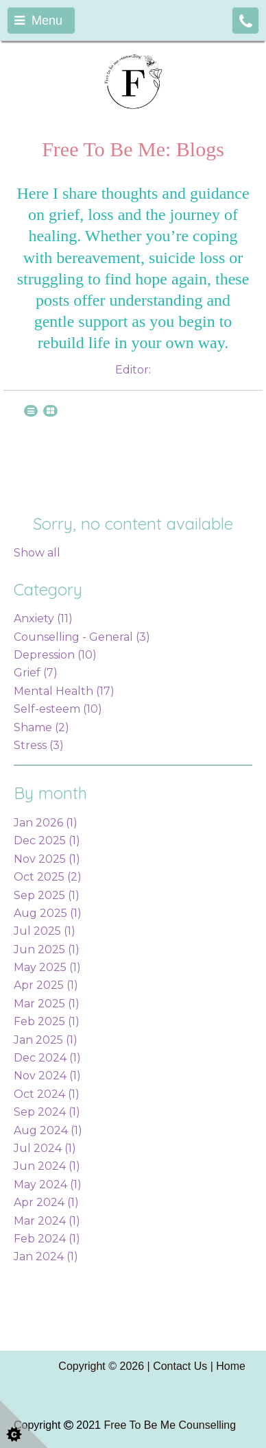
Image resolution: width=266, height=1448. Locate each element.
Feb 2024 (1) (47, 1238)
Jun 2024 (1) (47, 1166)
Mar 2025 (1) (47, 1003)
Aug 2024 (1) (48, 1130)
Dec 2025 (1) (47, 840)
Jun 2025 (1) (47, 949)
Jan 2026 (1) (45, 822)
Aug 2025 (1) (48, 913)
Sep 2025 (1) (47, 895)
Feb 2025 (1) (47, 1021)
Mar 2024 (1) (47, 1220)
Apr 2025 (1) (46, 985)
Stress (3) (39, 745)
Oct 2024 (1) (47, 1094)
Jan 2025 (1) (45, 1039)
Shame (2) (41, 727)
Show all (37, 552)
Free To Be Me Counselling (170, 1425)
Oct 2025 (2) (48, 876)
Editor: (133, 369)
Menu (38, 20)
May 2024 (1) (48, 1184)
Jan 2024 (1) (46, 1256)
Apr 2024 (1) (46, 1202)
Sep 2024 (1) (47, 1111)
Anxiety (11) (43, 618)
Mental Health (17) (64, 691)
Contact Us (180, 1366)
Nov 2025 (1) (47, 859)
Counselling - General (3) (82, 636)
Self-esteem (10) (58, 708)
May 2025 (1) (47, 967)
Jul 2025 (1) (44, 930)
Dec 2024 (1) (47, 1057)
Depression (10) (55, 654)
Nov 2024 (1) (47, 1075)
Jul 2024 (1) (45, 1148)
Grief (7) (36, 672)
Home (230, 1366)
